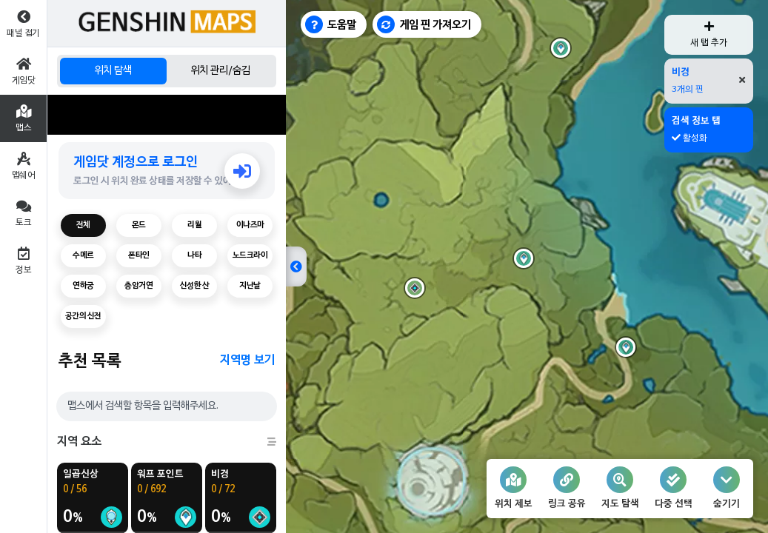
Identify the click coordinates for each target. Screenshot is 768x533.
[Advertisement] (166, 115)
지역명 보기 (247, 360)
